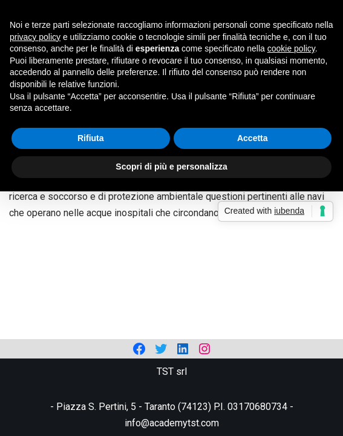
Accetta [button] (252, 138)
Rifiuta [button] (90, 138)
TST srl (172, 371)
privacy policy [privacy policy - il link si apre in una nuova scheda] (35, 37)
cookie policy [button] (291, 48)
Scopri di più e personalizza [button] (171, 166)
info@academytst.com (172, 423)
